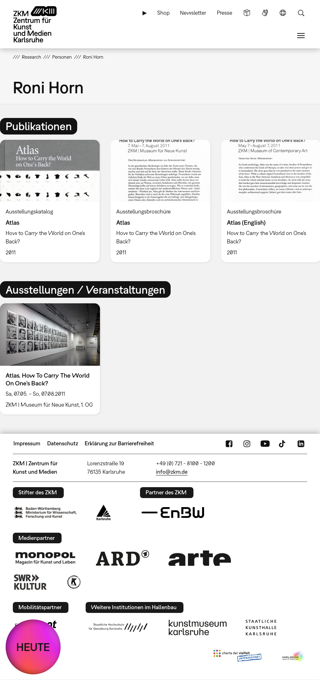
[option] (160, 201)
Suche (301, 13)
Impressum (26, 443)
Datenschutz (62, 443)
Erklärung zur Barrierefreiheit (119, 443)
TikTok (283, 443)
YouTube (265, 443)
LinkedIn (301, 443)
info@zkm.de (172, 471)
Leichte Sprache (247, 13)
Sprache (283, 13)
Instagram (247, 443)
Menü (301, 35)
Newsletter (193, 12)
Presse (224, 12)
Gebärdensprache (265, 13)
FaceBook (229, 443)
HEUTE (33, 647)
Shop (163, 12)
